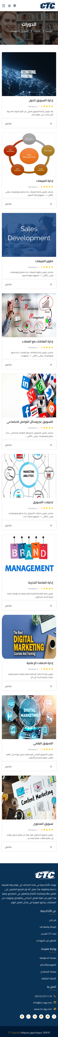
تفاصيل (8, 123)
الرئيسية (48, 31)
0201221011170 (43, 996)
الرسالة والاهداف (48, 927)
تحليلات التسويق (43, 502)
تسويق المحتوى (43, 823)
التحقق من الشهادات (46, 940)
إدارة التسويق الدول (41, 100)
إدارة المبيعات (44, 180)
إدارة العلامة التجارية (40, 582)
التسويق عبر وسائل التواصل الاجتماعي (30, 421)
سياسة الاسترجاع (48, 971)
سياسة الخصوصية (48, 958)
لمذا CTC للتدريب (48, 934)
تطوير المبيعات (44, 261)
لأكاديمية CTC (14, 1032)
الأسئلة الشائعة (49, 978)
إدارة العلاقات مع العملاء (37, 341)
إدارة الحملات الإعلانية (40, 663)
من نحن (52, 920)
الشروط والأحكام (48, 965)
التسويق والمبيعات (20, 31)
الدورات (37, 31)
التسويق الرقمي (43, 743)
